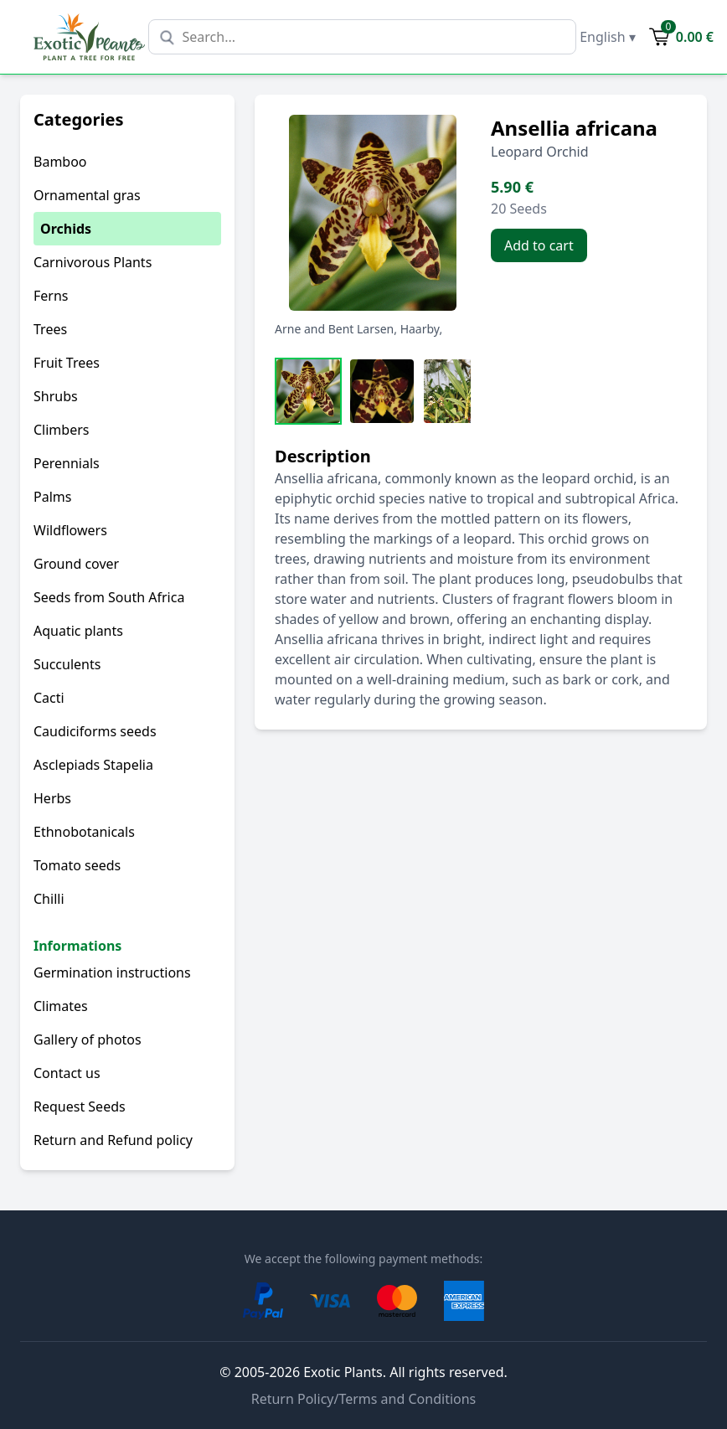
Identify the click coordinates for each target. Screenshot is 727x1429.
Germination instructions (112, 972)
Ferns (51, 295)
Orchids (65, 228)
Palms (52, 497)
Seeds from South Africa (109, 597)
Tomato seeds (77, 865)
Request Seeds (80, 1106)
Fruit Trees (67, 362)
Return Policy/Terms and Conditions (364, 1399)
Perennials (67, 463)
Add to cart (539, 245)
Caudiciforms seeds (95, 731)
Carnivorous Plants (93, 262)
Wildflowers (70, 530)
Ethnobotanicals (84, 832)
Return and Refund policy (113, 1140)
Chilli (49, 899)
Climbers (61, 429)
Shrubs (56, 396)
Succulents (67, 664)
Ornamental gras (87, 195)
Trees (50, 329)
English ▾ (608, 37)
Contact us (67, 1073)
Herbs (52, 798)
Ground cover (76, 564)
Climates (61, 1006)
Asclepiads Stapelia (93, 765)
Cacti (49, 698)
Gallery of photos (88, 1039)
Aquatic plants (78, 631)
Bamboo (60, 161)
